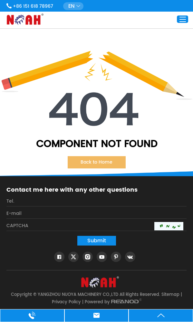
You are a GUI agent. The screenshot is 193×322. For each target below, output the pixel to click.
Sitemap (170, 294)
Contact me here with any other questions (72, 190)
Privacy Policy (66, 302)
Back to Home (96, 162)
